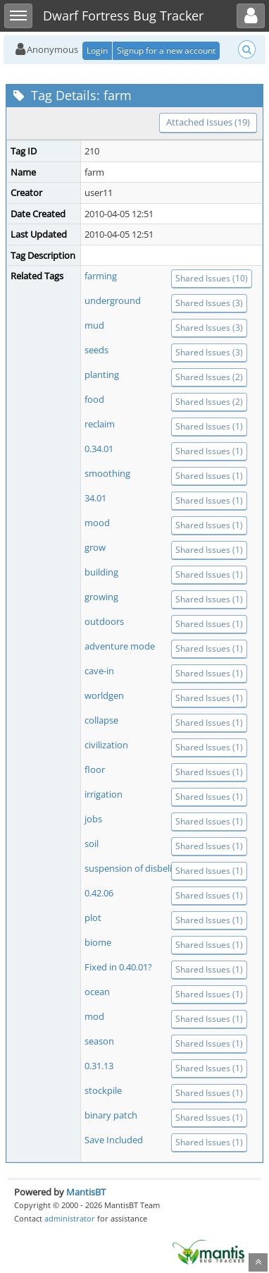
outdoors (104, 621)
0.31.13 (99, 1065)
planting (102, 374)
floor (95, 769)
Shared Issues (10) (211, 278)
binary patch (111, 1115)
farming (101, 275)
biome (98, 942)
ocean (97, 991)
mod (94, 1016)
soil (92, 843)
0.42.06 (99, 893)
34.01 (95, 498)
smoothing (107, 473)
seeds (96, 349)
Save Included (114, 1139)
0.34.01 (99, 448)
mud (94, 325)
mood (97, 522)
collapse (101, 720)
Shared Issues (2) (209, 377)
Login (97, 50)
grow (95, 547)
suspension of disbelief (132, 868)
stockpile (103, 1090)
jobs (93, 818)
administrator (69, 1218)
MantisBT (86, 1192)
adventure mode (120, 646)
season (99, 1041)
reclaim (100, 424)
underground (113, 300)
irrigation (104, 794)
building (101, 572)
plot (93, 917)
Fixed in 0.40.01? (118, 967)
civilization (106, 744)
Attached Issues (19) (208, 122)
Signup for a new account (166, 50)
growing (101, 596)
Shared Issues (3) (209, 303)
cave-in (99, 670)
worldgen (104, 695)
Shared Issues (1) (209, 426)
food (94, 399)
